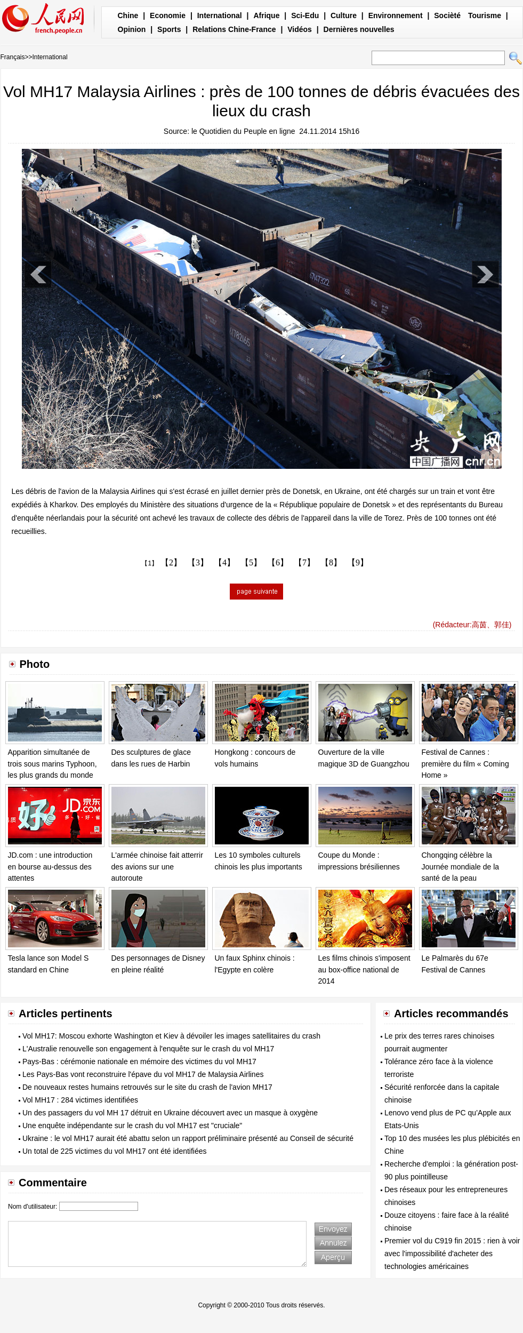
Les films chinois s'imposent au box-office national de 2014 (364, 969)
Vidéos (299, 29)
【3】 (197, 562)
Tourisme (484, 15)
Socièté (447, 15)
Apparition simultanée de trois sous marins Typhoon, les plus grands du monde (52, 763)
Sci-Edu (305, 15)
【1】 (149, 563)
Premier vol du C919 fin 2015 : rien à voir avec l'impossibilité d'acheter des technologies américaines (452, 1253)
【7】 (304, 562)
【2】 (171, 562)
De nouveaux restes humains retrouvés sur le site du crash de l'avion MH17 (147, 1087)
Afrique (266, 15)
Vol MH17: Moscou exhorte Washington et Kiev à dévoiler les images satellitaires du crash (171, 1036)
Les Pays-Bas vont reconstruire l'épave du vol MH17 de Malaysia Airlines (142, 1074)
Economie (168, 15)
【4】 (224, 562)
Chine (128, 15)
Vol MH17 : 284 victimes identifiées (80, 1100)
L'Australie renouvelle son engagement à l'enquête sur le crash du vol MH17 (148, 1048)
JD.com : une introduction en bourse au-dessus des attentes (50, 866)
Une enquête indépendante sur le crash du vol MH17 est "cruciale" (132, 1125)
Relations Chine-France (234, 29)
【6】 (277, 562)
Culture (344, 15)
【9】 (357, 562)
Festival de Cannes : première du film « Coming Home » (465, 763)
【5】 (251, 562)
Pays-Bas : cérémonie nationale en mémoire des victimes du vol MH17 (139, 1061)
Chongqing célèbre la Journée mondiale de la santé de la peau (461, 866)
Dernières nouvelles (359, 29)
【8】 (331, 562)
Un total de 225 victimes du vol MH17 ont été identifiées (114, 1151)
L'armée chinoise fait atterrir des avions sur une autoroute (157, 866)
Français (13, 57)
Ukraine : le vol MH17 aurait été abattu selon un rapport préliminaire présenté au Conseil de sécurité (187, 1138)
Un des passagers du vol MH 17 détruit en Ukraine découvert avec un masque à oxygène (170, 1112)
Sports (169, 29)
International (219, 15)
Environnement (395, 15)
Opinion (132, 29)
